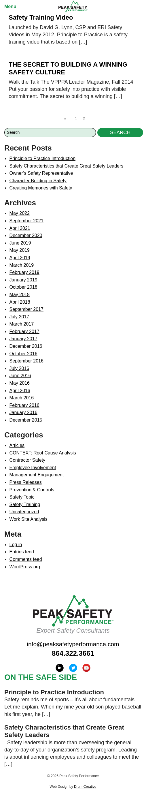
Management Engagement (37, 474)
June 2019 (20, 242)
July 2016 (19, 368)
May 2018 (20, 294)
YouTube (86, 668)
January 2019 (23, 279)
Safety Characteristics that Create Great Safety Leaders (67, 165)
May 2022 (20, 213)
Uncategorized (24, 511)
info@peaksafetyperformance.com (73, 644)
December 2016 (26, 346)
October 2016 (23, 353)
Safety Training (25, 504)
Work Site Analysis (29, 519)
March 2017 (22, 324)
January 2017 (23, 338)
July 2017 (19, 316)
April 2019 (20, 257)
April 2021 (20, 228)
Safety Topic (22, 497)
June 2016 (20, 375)
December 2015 (26, 420)
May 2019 (20, 250)
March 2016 (22, 397)
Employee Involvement (33, 467)
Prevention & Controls (32, 489)
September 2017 (26, 309)
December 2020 (26, 235)
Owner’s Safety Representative (41, 173)
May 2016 (20, 383)
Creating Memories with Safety (41, 187)
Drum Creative (85, 787)
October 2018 (23, 287)
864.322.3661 (73, 653)
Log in (16, 544)
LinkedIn (60, 668)
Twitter (73, 668)
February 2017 (24, 331)
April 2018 (20, 302)
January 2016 (23, 412)
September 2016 (26, 360)
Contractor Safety (27, 460)
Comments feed (26, 559)
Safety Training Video (41, 17)
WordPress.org (25, 566)
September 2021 (26, 220)
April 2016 (20, 390)
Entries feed (22, 551)
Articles (17, 445)
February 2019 (24, 272)
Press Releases (26, 482)
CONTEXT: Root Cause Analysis (43, 452)
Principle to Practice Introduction (42, 158)
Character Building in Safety (38, 180)
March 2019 (22, 265)
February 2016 (24, 405)
